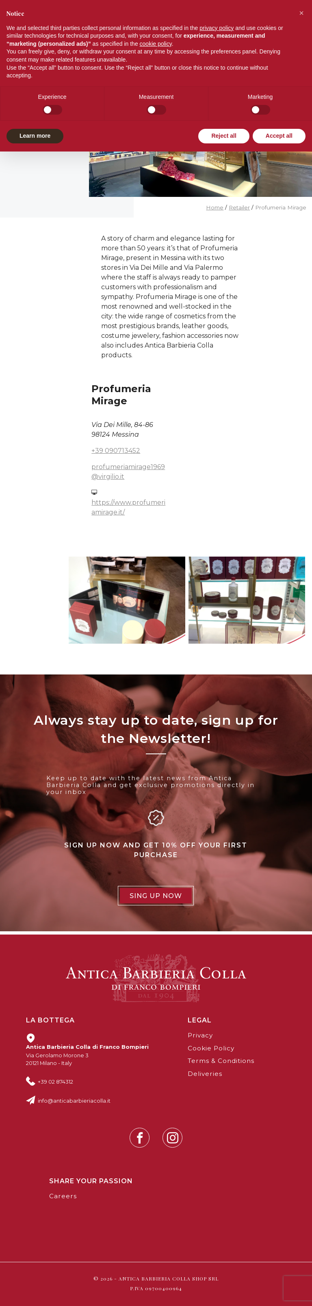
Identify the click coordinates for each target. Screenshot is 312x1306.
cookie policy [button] (156, 44)
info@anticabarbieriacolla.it (74, 1100)
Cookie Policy (211, 1048)
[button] (301, 12)
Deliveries (205, 1074)
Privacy (200, 1035)
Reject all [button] (223, 135)
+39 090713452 (115, 451)
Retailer (239, 207)
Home (214, 207)
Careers (63, 1196)
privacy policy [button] (216, 28)
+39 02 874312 (55, 1081)
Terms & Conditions (221, 1061)
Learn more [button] (35, 135)
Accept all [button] (279, 135)
